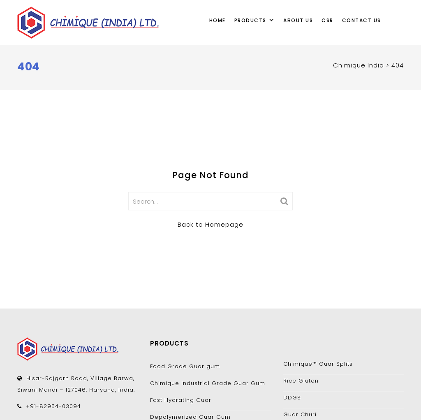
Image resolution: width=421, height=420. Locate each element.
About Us (298, 20)
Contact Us (361, 20)
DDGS (292, 397)
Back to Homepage (210, 224)
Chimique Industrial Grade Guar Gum (207, 383)
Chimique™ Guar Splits (318, 364)
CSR (327, 20)
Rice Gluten (301, 381)
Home (217, 20)
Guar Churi (300, 414)
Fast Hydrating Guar (180, 400)
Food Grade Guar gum (185, 366)
